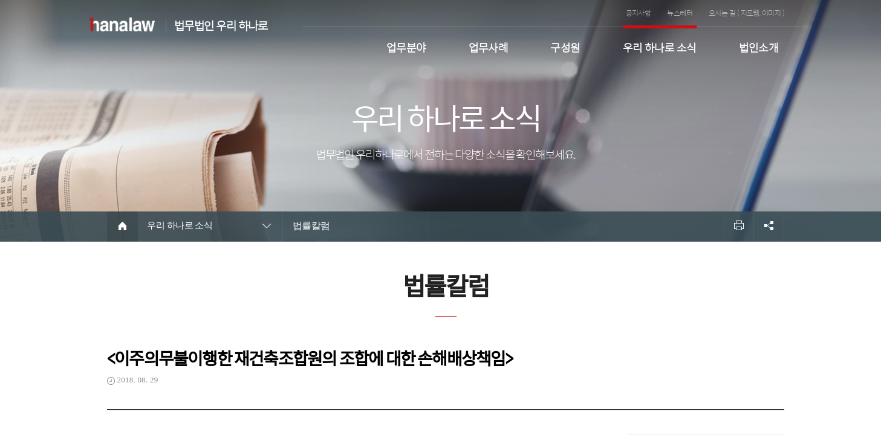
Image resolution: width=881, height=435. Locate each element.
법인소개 (759, 46)
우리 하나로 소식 (660, 46)
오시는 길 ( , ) (746, 12)
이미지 (771, 12)
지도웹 (750, 12)
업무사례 (489, 46)
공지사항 (638, 12)
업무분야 (406, 46)
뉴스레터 (679, 12)
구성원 (565, 46)
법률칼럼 (311, 226)
